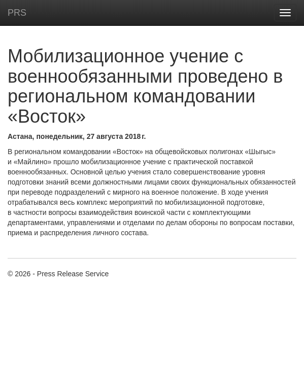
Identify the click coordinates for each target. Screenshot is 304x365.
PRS (17, 13)
